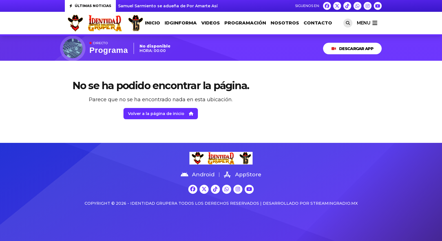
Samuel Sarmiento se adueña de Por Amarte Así (168, 5)
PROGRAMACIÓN (245, 23)
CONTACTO (318, 23)
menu (367, 23)
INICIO (152, 23)
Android (198, 174)
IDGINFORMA (181, 23)
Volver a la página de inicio (160, 113)
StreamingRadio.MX (334, 203)
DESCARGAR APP (352, 48)
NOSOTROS (285, 23)
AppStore (242, 174)
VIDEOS (210, 23)
